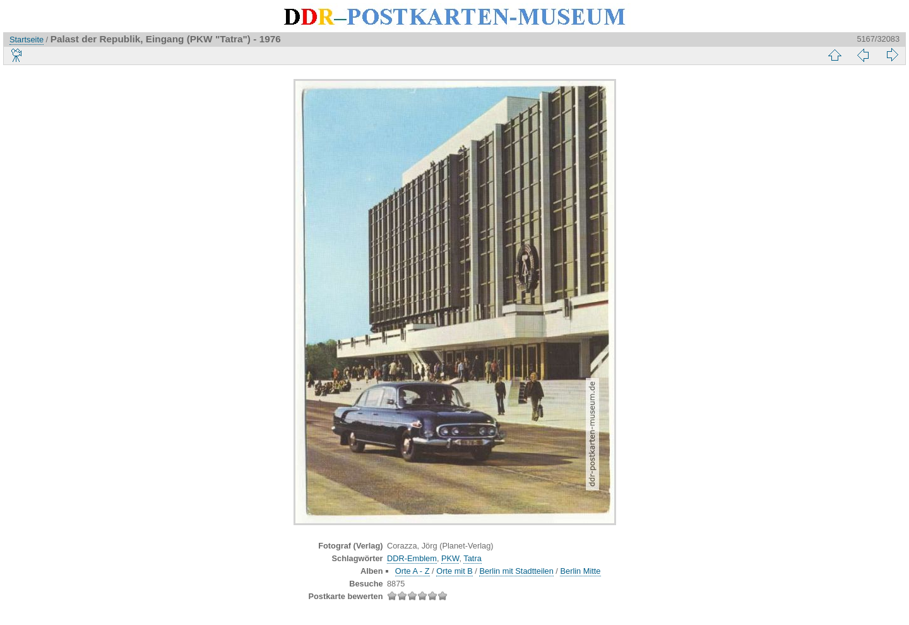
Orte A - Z (412, 571)
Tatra (472, 558)
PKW (450, 558)
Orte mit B (454, 571)
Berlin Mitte (580, 571)
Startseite (26, 39)
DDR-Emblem (412, 558)
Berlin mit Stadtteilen (516, 571)
